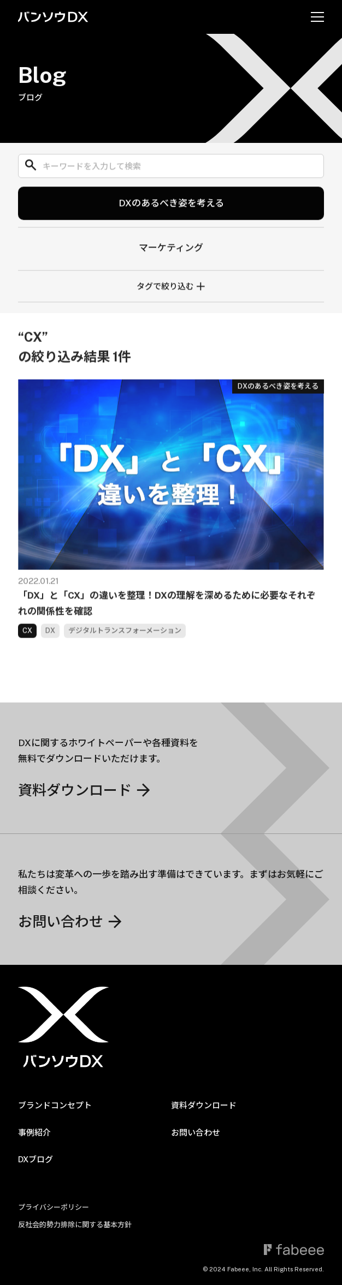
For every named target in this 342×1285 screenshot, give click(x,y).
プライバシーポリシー (53, 1207)
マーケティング (171, 250)
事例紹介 (34, 1132)
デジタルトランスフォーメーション (124, 639)
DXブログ (35, 1159)
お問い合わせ (195, 1132)
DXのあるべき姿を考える (171, 205)
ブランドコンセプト (55, 1105)
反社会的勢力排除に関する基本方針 (75, 1225)
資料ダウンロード (204, 1105)
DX (50, 639)
